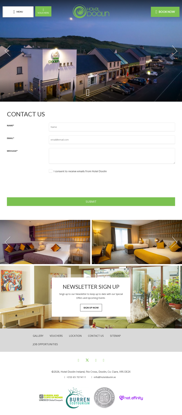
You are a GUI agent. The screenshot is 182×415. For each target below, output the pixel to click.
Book (164, 12)
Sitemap (116, 336)
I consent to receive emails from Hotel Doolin (80, 171)
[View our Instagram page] (96, 359)
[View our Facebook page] (78, 359)
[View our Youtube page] (103, 359)
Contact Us (96, 336)
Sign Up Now (91, 307)
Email (10, 138)
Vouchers (44, 11)
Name (10, 125)
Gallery (38, 336)
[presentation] (73, 185)
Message (12, 150)
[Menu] (18, 11)
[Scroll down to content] (88, 92)
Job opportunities (45, 344)
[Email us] (102, 377)
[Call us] (75, 377)
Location (75, 336)
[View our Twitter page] (87, 361)
